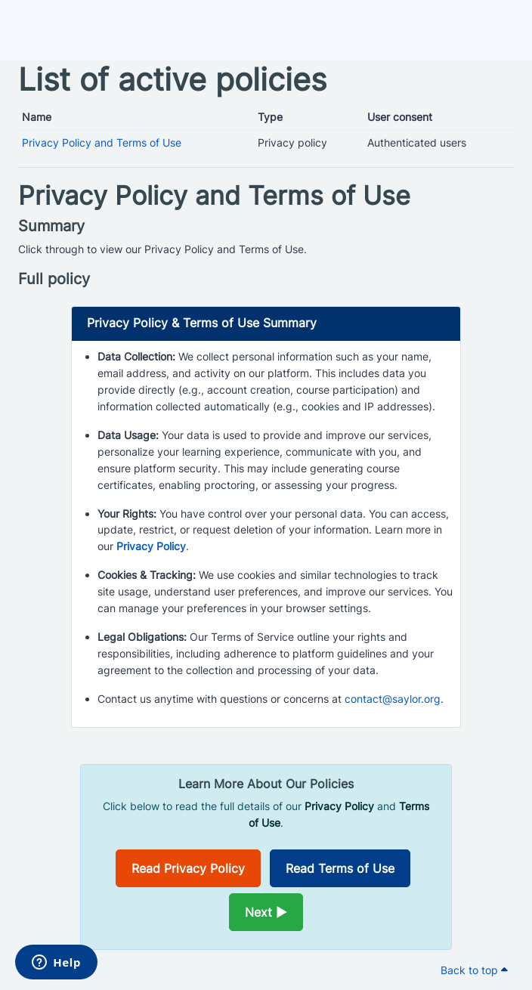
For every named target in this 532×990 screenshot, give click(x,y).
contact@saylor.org (393, 698)
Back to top (474, 970)
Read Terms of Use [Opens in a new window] (340, 868)
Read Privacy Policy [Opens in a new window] (188, 868)
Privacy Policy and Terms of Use (101, 142)
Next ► (266, 912)
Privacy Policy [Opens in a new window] (151, 546)
